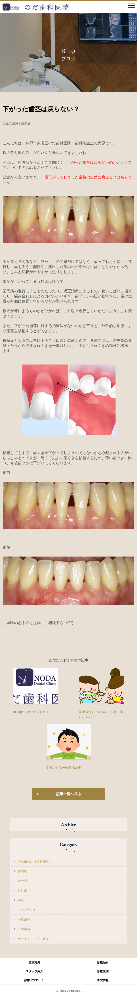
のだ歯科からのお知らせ (35, 861)
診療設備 (103, 971)
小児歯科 (24, 919)
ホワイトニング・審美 (33, 939)
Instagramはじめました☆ (31, 712)
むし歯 (22, 890)
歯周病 (22, 871)
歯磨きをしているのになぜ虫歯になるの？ (101, 714)
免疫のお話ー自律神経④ (63, 767)
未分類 (22, 880)
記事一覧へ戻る (68, 794)
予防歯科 (24, 929)
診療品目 (103, 962)
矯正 (21, 900)
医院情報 (103, 980)
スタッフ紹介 (34, 971)
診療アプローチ (34, 980)
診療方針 (34, 962)
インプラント (27, 909)
